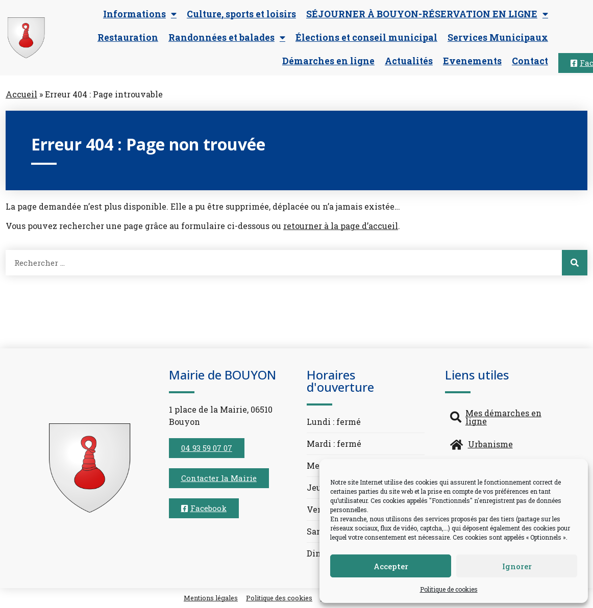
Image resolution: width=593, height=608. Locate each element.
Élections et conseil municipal (366, 37)
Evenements (472, 61)
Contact (530, 61)
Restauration (127, 37)
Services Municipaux (498, 37)
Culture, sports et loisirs (241, 14)
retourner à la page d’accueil (340, 225)
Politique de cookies (449, 589)
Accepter (391, 566)
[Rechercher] (574, 262)
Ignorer (517, 566)
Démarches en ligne (328, 61)
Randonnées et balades (226, 37)
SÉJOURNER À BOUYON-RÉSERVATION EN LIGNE (427, 14)
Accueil (21, 94)
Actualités (409, 61)
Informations (140, 14)
